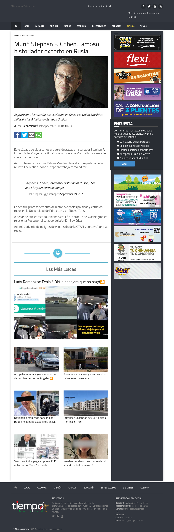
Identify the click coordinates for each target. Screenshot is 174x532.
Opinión (54, 26)
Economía (81, 26)
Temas (143, 26)
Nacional (39, 26)
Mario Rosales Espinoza (129, 508)
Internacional (28, 35)
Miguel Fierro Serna (131, 503)
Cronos (67, 26)
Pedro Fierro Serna (131, 505)
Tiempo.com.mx (22, 529)
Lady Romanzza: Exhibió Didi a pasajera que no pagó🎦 (59, 281)
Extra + (130, 26)
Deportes (116, 26)
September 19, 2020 (72, 194)
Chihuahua (123, 517)
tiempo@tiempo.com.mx (129, 520)
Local (26, 26)
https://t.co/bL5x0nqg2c (48, 187)
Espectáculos (99, 26)
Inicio (16, 35)
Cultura (144, 487)
